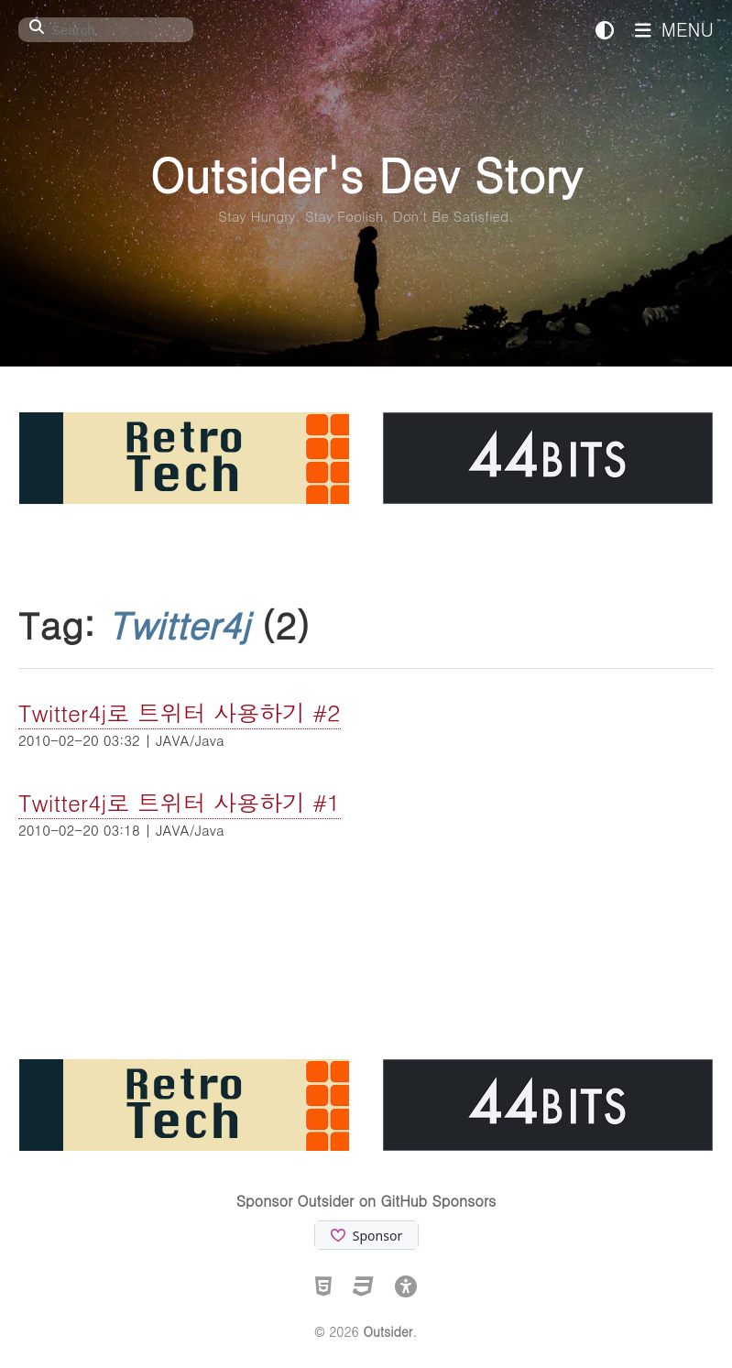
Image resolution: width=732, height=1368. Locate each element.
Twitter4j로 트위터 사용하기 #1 (179, 802)
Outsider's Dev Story (366, 173)
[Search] (105, 29)
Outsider (387, 1331)
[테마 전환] (604, 29)
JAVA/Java (190, 740)
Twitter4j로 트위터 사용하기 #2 (179, 712)
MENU (674, 29)
